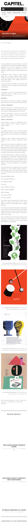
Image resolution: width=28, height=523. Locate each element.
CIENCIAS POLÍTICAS (6, 481)
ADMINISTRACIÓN (5, 36)
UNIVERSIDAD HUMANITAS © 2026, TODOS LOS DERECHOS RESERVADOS (14, 521)
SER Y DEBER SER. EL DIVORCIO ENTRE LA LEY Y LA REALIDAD (14, 510)
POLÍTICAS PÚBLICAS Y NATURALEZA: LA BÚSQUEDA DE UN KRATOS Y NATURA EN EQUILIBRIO (14, 479)
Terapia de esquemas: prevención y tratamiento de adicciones (14, 446)
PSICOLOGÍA (8, 448)
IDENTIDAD (12, 36)
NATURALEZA (13, 481)
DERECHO (7, 512)
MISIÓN (3, 448)
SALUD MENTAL (14, 448)
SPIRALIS (17, 36)
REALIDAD (11, 512)
